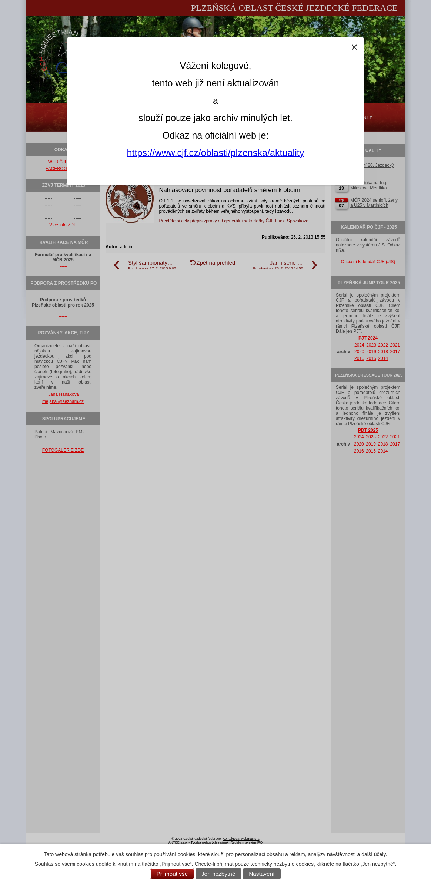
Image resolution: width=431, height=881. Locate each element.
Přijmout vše (172, 874)
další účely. (374, 854)
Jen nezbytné (218, 874)
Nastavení (261, 874)
